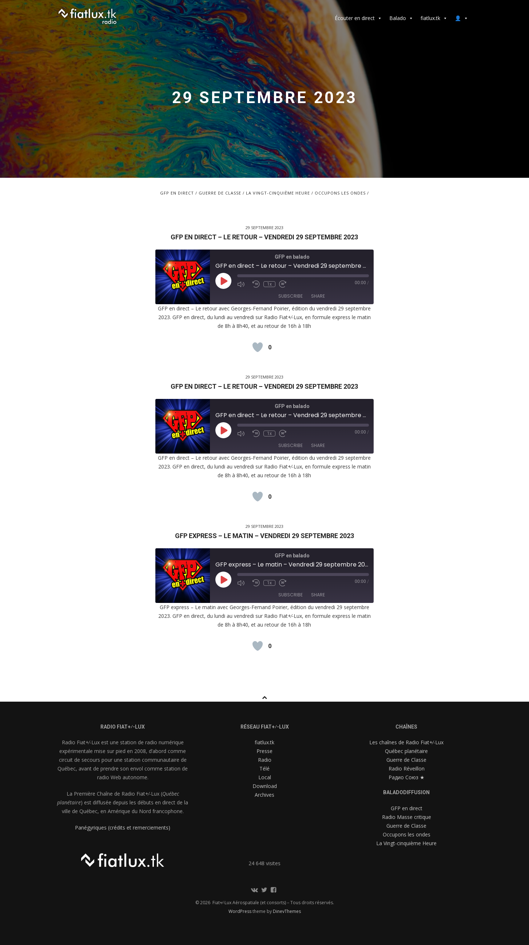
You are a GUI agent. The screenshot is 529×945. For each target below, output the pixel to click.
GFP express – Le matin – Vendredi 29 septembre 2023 (264, 536)
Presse (264, 751)
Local (264, 777)
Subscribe (290, 296)
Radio (264, 759)
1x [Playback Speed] (269, 284)
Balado (401, 18)
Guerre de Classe (220, 193)
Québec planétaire (406, 751)
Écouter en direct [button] (358, 18)
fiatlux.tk (434, 18)
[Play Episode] (223, 281)
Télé (264, 768)
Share (318, 296)
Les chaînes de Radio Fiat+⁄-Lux (406, 742)
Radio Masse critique (406, 816)
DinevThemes (287, 911)
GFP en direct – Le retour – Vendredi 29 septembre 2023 (264, 237)
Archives (264, 794)
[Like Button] (257, 347)
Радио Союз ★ (407, 777)
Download (264, 786)
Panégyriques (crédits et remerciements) (122, 827)
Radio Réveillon (407, 768)
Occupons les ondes (340, 193)
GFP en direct (177, 193)
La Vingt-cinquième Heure (278, 193)
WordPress (240, 911)
